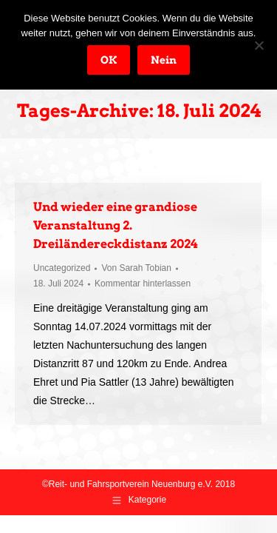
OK (108, 60)
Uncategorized (61, 268)
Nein (164, 60)
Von (136, 268)
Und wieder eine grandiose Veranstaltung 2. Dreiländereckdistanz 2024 (115, 225)
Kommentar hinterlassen (143, 283)
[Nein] (258, 45)
